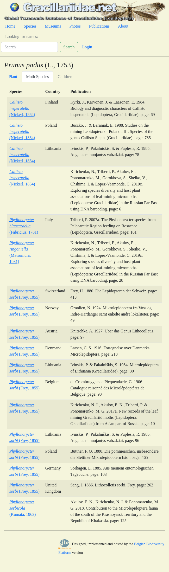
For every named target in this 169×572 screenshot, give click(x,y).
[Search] (29, 47)
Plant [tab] (13, 76)
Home (10, 26)
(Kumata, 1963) (22, 508)
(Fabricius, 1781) (23, 225)
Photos (75, 26)
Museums (53, 26)
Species (30, 26)
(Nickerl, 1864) (22, 108)
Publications (99, 26)
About (123, 26)
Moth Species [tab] (37, 76)
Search (69, 47)
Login (87, 47)
